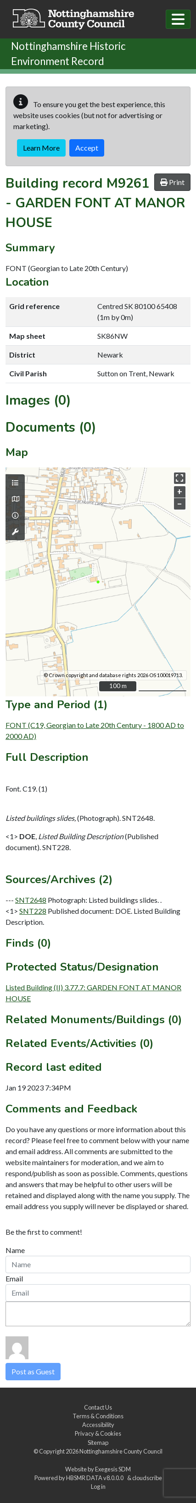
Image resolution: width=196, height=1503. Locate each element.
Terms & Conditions (98, 1416)
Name (15, 1250)
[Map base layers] (15, 499)
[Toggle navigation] (178, 19)
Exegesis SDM (113, 1469)
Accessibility (98, 1424)
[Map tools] (15, 532)
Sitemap (98, 1442)
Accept (86, 147)
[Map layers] (15, 483)
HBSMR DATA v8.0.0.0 (95, 1477)
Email (14, 1278)
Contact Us (98, 1407)
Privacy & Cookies (98, 1433)
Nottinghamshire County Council (120, 1451)
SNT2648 (30, 899)
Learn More (41, 147)
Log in (98, 1486)
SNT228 (32, 910)
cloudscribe (147, 1477)
